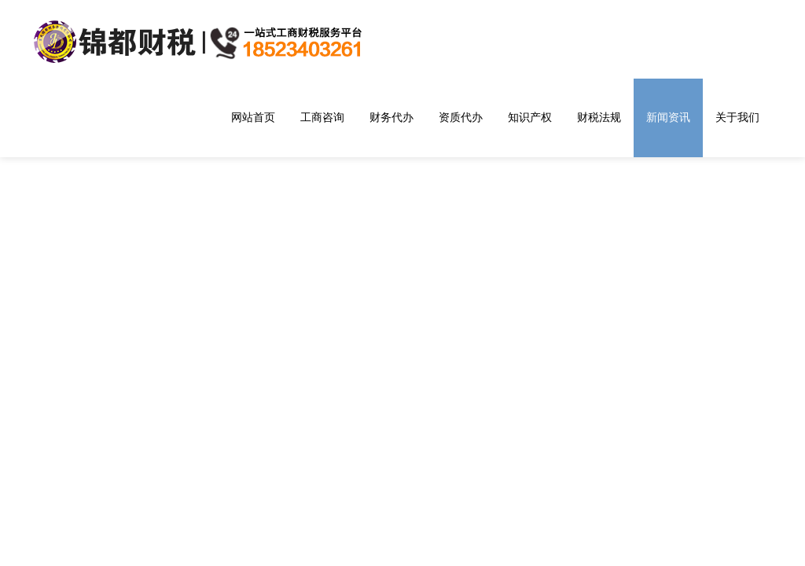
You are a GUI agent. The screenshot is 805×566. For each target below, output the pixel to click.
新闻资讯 (668, 117)
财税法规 (599, 117)
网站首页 (253, 117)
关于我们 (737, 117)
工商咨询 (322, 117)
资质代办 (461, 117)
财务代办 (391, 117)
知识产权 (530, 117)
